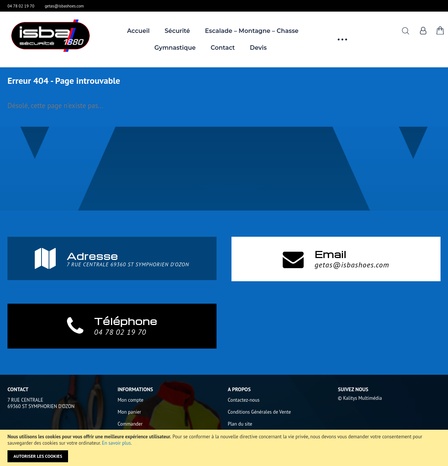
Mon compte (131, 400)
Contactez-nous (244, 400)
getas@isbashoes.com (64, 6)
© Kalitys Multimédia (360, 398)
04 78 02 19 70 (20, 6)
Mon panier (129, 412)
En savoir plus (116, 443)
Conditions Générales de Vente (259, 412)
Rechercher (405, 30)
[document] (224, 447)
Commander (130, 424)
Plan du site (240, 424)
